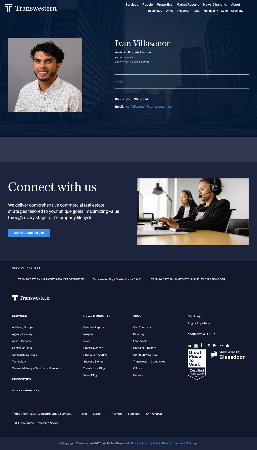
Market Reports (188, 4)
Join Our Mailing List (29, 232)
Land (225, 10)
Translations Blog (94, 368)
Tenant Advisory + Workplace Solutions (36, 368)
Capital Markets (22, 347)
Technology (19, 361)
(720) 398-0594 (137, 99)
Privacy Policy (140, 443)
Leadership (140, 341)
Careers (138, 375)
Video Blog (90, 375)
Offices (137, 368)
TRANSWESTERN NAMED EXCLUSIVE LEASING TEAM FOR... (189, 279)
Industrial (183, 10)
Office (170, 10)
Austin (83, 413)
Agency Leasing (22, 334)
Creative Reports (94, 327)
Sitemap (191, 443)
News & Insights (216, 4)
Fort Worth (115, 413)
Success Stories (93, 361)
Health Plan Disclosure (168, 443)
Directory (139, 334)
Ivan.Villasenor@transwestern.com (149, 106)
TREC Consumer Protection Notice (35, 423)
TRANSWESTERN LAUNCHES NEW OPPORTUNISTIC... (52, 279)
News (86, 341)
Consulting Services (24, 354)
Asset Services (21, 341)
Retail (197, 10)
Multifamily (211, 10)
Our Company (142, 327)
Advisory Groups (22, 327)
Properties (165, 4)
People (148, 4)
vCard (119, 81)
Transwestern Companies (149, 361)
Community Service (145, 354)
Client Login (195, 316)
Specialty (238, 10)
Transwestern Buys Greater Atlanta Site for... (119, 279)
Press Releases (93, 347)
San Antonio (154, 413)
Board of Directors (144, 347)
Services (132, 4)
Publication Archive (95, 354)
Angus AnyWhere (199, 323)
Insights (88, 334)
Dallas (97, 413)
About (236, 4)
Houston (134, 413)
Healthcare (156, 10)
